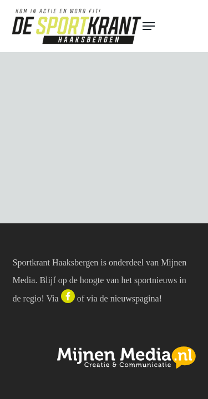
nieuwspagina (134, 298)
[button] (170, 26)
